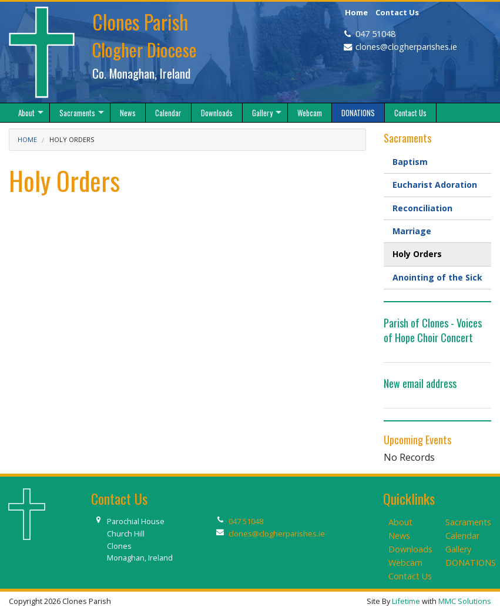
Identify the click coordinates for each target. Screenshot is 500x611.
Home (356, 12)
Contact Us (397, 12)
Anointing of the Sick (437, 277)
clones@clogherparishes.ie (406, 46)
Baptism (410, 161)
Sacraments (468, 522)
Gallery (458, 549)
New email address (420, 383)
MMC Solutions (464, 601)
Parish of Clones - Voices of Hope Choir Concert (433, 330)
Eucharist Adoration (434, 184)
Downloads (410, 549)
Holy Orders (417, 253)
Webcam (405, 562)
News (399, 535)
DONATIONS (470, 562)
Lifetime (406, 601)
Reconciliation (422, 208)
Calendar (462, 535)
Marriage (411, 231)
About (400, 522)
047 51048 (375, 33)
